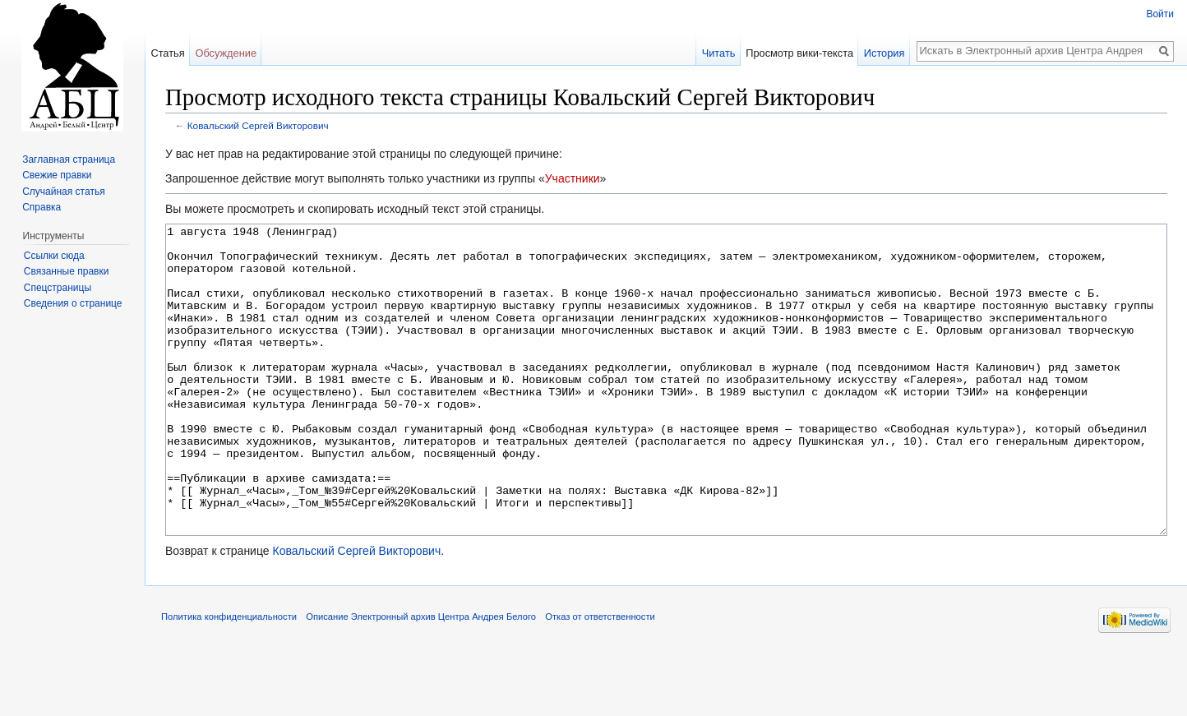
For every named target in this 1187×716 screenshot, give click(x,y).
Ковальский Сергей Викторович (258, 125)
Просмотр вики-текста (799, 53)
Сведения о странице (73, 303)
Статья (167, 53)
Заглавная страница (68, 159)
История (884, 53)
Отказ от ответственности (600, 678)
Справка (41, 207)
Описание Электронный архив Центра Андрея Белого (421, 678)
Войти (1160, 14)
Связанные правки (66, 271)
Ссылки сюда (54, 255)
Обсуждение (225, 53)
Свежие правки (56, 175)
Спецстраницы (57, 287)
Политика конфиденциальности (229, 678)
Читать (719, 53)
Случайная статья (63, 191)
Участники (572, 178)
